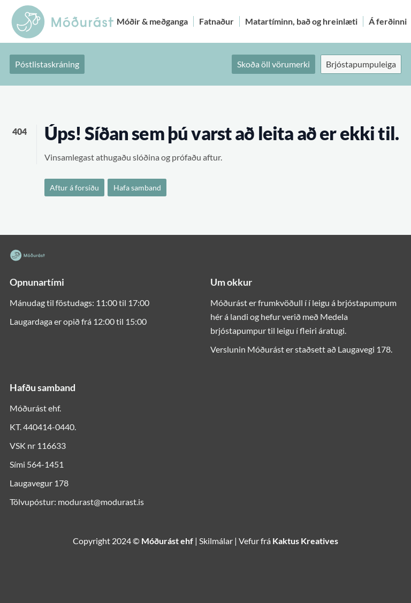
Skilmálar (216, 541)
